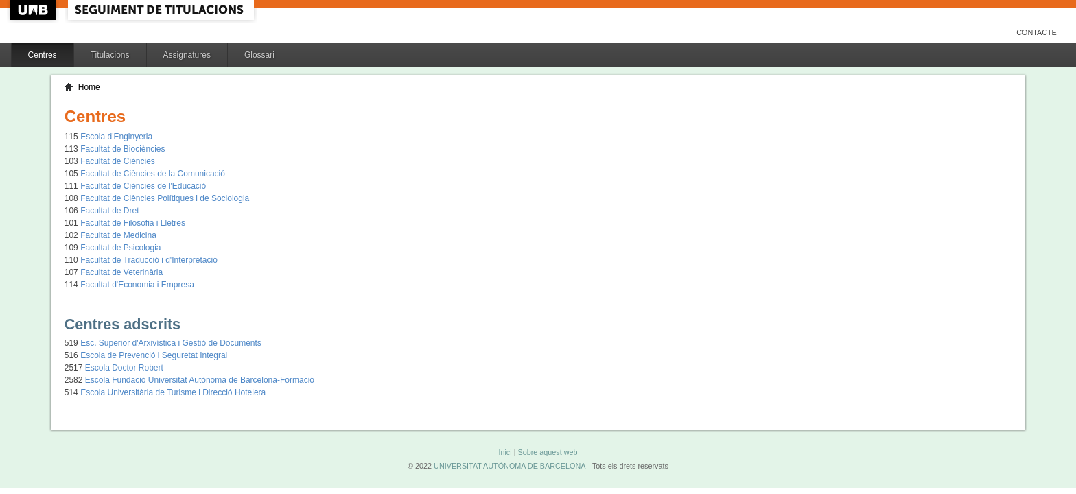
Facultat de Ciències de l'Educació (143, 186)
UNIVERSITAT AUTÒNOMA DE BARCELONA (509, 466)
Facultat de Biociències (122, 149)
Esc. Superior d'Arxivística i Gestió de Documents (170, 343)
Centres (42, 55)
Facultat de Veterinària (121, 272)
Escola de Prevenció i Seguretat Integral (153, 355)
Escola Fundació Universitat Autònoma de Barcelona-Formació (199, 380)
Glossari (259, 55)
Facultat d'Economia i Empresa (137, 285)
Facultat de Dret (109, 210)
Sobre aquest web (547, 452)
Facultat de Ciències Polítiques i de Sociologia (164, 198)
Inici (504, 452)
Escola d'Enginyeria (116, 136)
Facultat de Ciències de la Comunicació (152, 173)
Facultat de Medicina (118, 235)
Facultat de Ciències (117, 161)
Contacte (1036, 32)
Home (89, 87)
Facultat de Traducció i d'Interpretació (149, 260)
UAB (34, 10)
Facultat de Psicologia (120, 247)
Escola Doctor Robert (124, 368)
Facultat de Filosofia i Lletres (132, 223)
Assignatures (187, 55)
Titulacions (110, 55)
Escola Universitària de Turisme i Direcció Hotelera (173, 392)
